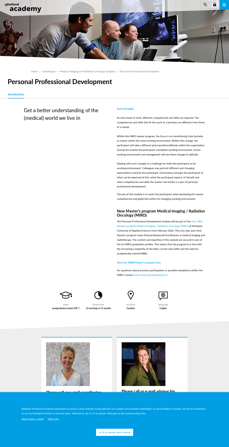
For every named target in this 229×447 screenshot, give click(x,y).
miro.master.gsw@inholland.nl (150, 274)
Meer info (53, 418)
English (130, 108)
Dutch (121, 108)
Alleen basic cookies (32, 418)
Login (214, 5)
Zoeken (205, 5)
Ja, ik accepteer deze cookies (115, 432)
